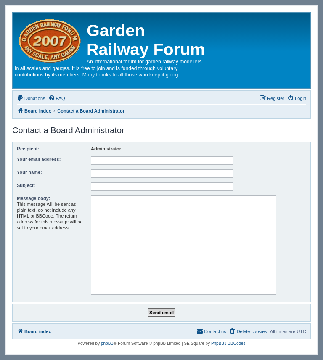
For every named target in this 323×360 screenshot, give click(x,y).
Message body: (33, 198)
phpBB (107, 343)
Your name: (29, 172)
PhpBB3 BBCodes (228, 343)
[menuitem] (31, 98)
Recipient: (28, 148)
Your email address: (39, 159)
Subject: (26, 185)
